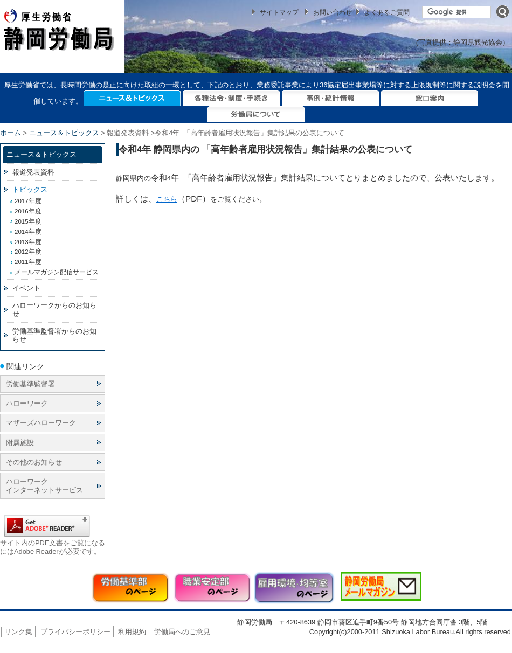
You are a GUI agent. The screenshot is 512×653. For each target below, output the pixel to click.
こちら (166, 199)
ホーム (10, 133)
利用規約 (132, 632)
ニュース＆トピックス (64, 133)
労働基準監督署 (30, 384)
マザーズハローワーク (41, 423)
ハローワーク (27, 403)
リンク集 (18, 632)
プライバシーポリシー (75, 632)
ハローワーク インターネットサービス (44, 485)
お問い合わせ (332, 12)
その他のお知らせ (34, 462)
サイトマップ (279, 12)
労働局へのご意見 (182, 632)
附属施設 (20, 443)
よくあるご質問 (387, 12)
